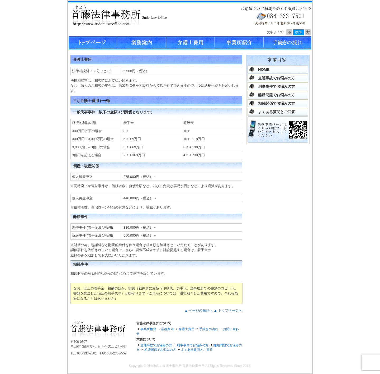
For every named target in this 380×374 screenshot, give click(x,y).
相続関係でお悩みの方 (276, 103)
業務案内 (167, 329)
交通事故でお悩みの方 (276, 78)
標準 (298, 32)
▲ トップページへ (228, 310)
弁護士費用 (186, 329)
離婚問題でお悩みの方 (276, 95)
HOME (263, 69)
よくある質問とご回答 (276, 112)
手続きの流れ (208, 329)
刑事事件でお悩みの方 (276, 86)
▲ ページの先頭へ (198, 310)
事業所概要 (148, 329)
